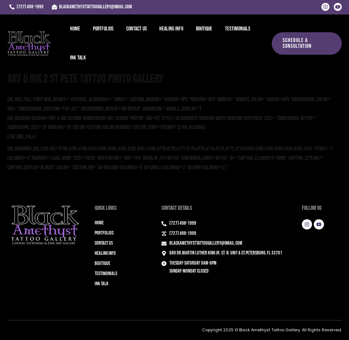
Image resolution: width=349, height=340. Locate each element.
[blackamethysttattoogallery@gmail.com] (92, 6)
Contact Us (134, 28)
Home (75, 28)
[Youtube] (338, 7)
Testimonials (232, 28)
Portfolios (101, 28)
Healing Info (168, 28)
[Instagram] (325, 7)
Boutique (200, 28)
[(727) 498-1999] (26, 6)
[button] (306, 43)
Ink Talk (78, 57)
